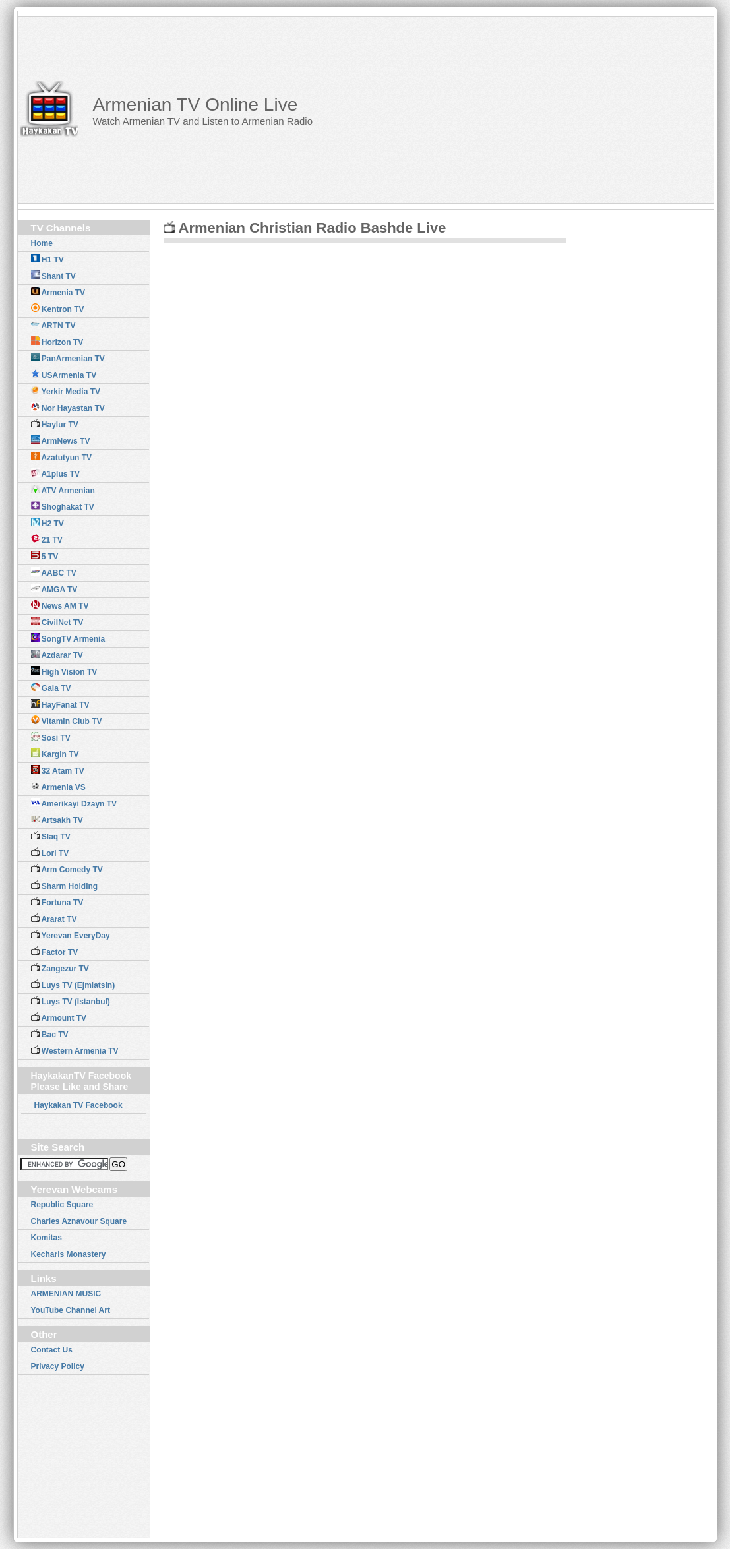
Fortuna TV (57, 902)
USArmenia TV (64, 374)
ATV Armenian (63, 490)
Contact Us (52, 1349)
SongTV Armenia (68, 638)
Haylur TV (54, 424)
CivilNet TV (57, 622)
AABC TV (53, 572)
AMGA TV (54, 589)
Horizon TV (57, 341)
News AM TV (60, 605)
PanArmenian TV (68, 358)
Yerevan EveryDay (70, 935)
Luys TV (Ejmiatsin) (73, 984)
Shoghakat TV (62, 506)
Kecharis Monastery (68, 1254)
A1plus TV (55, 473)
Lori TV (50, 852)
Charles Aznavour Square (79, 1221)
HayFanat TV (60, 704)
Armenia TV (58, 292)
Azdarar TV (57, 655)
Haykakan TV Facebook (78, 1105)
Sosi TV (51, 737)
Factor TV (54, 951)
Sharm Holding (64, 885)
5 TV (45, 556)
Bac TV (50, 1034)
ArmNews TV (60, 440)
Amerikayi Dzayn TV (74, 803)
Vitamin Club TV (66, 720)
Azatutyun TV (61, 457)
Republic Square (62, 1204)
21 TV (47, 539)
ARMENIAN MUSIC (66, 1293)
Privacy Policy (57, 1366)
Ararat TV (54, 918)
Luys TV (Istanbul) (70, 1001)
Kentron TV (57, 308)
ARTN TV (53, 325)
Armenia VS (58, 786)
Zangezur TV (60, 968)
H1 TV (47, 259)
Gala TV (51, 688)
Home (42, 243)
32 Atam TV (57, 770)
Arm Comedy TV (67, 869)
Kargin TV (55, 753)
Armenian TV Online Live (194, 104)
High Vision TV (64, 671)
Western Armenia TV (75, 1050)
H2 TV (47, 523)
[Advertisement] (545, 109)
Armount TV (59, 1017)
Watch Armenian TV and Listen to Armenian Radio (202, 121)
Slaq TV (51, 836)
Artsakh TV (57, 819)
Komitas (46, 1237)
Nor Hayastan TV (68, 407)
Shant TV (53, 275)
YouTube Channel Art (70, 1310)
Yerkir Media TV (66, 391)
